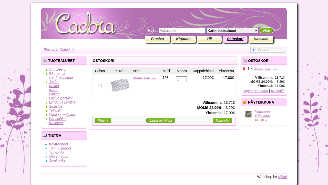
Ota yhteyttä (58, 156)
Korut (53, 90)
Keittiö (54, 86)
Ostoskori (235, 39)
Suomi (260, 50)
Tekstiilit (55, 110)
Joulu (53, 82)
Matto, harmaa (265, 69)
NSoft (282, 177)
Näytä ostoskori (255, 91)
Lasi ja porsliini (61, 98)
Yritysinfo (56, 152)
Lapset (54, 94)
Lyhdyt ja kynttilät (62, 102)
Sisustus (56, 106)
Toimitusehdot (60, 148)
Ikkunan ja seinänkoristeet (61, 75)
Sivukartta (57, 161)
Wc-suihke (57, 119)
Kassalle (261, 39)
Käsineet (56, 123)
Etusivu (157, 39)
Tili (209, 39)
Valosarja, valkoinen (263, 113)
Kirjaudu (183, 39)
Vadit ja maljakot (62, 115)
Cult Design (58, 69)
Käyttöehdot (58, 144)
